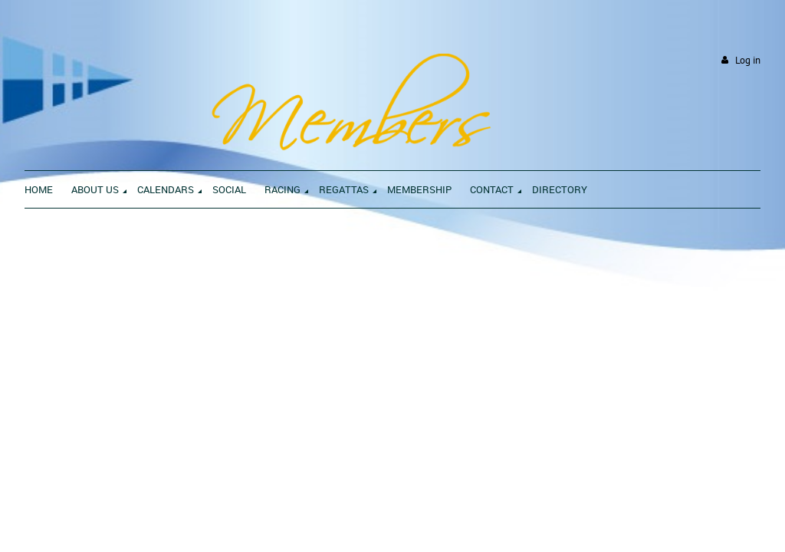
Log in (747, 60)
